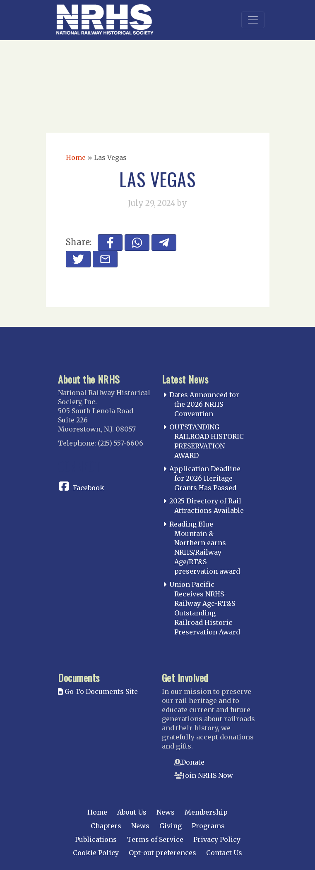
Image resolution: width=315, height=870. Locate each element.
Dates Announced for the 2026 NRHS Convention (204, 404)
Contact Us (224, 853)
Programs (208, 826)
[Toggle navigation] (253, 20)
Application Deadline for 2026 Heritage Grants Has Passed (204, 478)
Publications (96, 839)
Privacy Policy (216, 839)
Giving (170, 826)
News (165, 812)
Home (76, 157)
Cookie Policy (96, 853)
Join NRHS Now (208, 775)
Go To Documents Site (98, 691)
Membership (206, 812)
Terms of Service (155, 839)
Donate (192, 762)
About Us (132, 812)
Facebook (88, 488)
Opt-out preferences (162, 853)
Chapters (106, 826)
